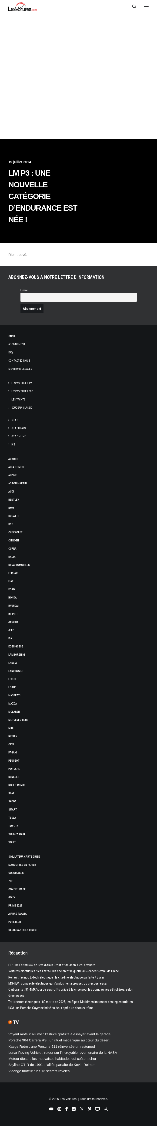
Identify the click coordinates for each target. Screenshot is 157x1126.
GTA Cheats (18, 428)
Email (24, 290)
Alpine (12, 475)
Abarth (13, 459)
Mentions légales (20, 368)
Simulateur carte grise (24, 856)
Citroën (13, 540)
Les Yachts (18, 399)
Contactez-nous (19, 360)
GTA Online (18, 436)
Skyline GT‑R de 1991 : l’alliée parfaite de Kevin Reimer (51, 1065)
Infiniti (12, 614)
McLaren (14, 711)
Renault (13, 777)
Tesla (12, 817)
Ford (11, 589)
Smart (12, 809)
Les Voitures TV (21, 383)
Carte (12, 336)
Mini (10, 728)
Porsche (14, 768)
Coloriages (16, 873)
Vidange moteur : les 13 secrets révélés (39, 1071)
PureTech (14, 922)
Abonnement (16, 344)
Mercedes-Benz (18, 720)
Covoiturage (17, 889)
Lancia (12, 662)
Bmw (11, 508)
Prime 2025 (15, 905)
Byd (10, 524)
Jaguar (13, 622)
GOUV (11, 897)
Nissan (12, 736)
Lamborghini (16, 654)
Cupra (12, 548)
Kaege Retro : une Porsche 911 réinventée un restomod (51, 1046)
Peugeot (14, 760)
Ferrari (13, 573)
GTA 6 (14, 420)
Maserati (14, 695)
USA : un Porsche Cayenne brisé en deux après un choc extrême (51, 1008)
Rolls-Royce (16, 785)
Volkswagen (16, 834)
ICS (13, 444)
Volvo (12, 842)
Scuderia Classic (21, 407)
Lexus (12, 679)
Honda (12, 597)
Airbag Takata (17, 913)
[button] (146, 6)
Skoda (12, 801)
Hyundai (13, 605)
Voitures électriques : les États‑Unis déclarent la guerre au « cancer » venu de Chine (63, 971)
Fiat (10, 581)
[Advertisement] (78, 95)
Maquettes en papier (22, 864)
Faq (10, 352)
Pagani (12, 752)
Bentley (13, 499)
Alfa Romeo (16, 467)
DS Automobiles (19, 565)
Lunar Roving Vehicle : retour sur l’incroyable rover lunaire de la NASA (62, 1052)
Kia (10, 638)
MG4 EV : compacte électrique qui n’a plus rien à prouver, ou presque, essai (57, 983)
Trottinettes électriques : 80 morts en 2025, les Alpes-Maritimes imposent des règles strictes (70, 1002)
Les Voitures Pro (22, 391)
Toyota (13, 826)
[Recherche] (132, 6)
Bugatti (13, 516)
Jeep (11, 630)
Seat (11, 793)
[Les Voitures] (22, 6)
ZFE (10, 881)
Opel (11, 744)
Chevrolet (15, 532)
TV (16, 1022)
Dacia (12, 556)
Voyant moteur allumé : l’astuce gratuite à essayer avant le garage (59, 1034)
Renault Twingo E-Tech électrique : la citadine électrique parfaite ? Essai (56, 977)
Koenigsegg (15, 646)
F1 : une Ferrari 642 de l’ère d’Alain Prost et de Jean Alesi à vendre (51, 965)
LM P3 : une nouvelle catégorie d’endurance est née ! (42, 196)
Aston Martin (17, 483)
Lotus (12, 687)
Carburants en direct (23, 930)
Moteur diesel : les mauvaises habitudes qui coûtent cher (52, 1059)
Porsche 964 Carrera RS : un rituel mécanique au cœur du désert (58, 1040)
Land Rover (15, 671)
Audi (11, 491)
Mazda (12, 703)
